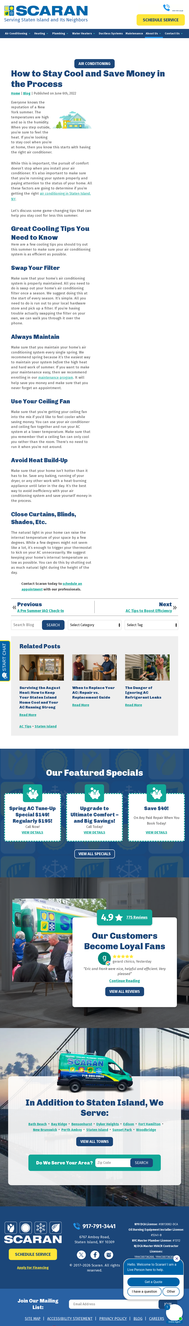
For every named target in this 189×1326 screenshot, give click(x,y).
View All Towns (94, 1134)
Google (108, 1249)
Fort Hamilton (150, 1118)
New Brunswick (44, 1123)
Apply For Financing (33, 1261)
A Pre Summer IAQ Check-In (40, 607)
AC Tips (25, 722)
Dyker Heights (107, 1118)
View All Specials (95, 848)
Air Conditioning (94, 63)
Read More (28, 711)
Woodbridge (147, 1123)
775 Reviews (136, 911)
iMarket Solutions (72, 1318)
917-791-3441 (160, 8)
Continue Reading (124, 975)
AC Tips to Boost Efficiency (149, 607)
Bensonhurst (81, 1118)
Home (15, 93)
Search (53, 621)
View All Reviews (124, 985)
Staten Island (46, 722)
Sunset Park (122, 1123)
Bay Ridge (59, 1118)
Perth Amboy (71, 1123)
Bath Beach (37, 1118)
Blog (26, 93)
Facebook (95, 1249)
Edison (128, 1118)
